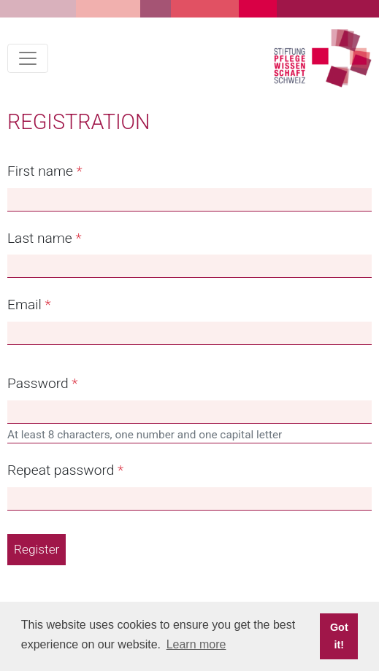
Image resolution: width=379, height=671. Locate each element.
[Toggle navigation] (27, 58)
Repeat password (60, 470)
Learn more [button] (196, 644)
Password (38, 383)
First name (40, 171)
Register (36, 549)
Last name (39, 238)
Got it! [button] (339, 636)
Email (24, 304)
